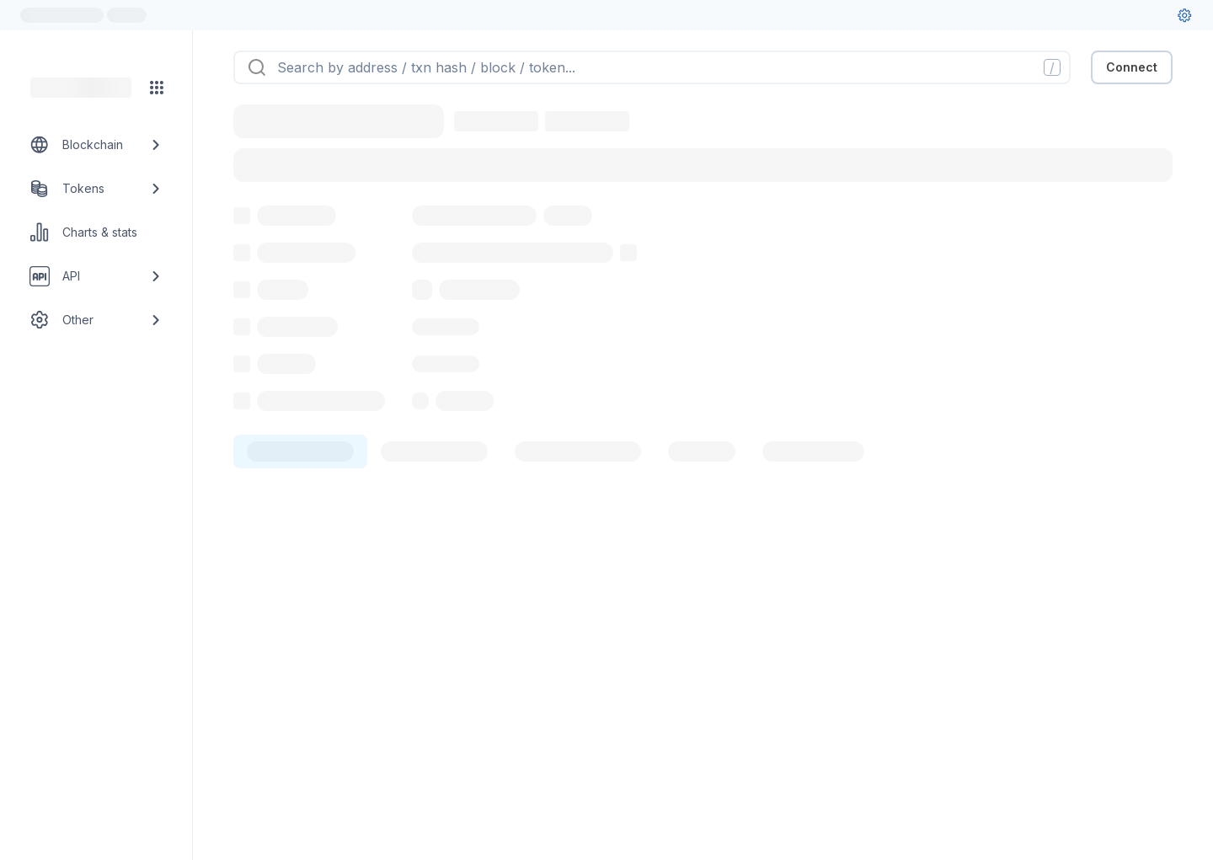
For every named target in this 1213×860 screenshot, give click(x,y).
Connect (1131, 67)
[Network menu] (157, 87)
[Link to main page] (80, 87)
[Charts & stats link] (96, 232)
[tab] (300, 451)
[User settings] (1184, 15)
